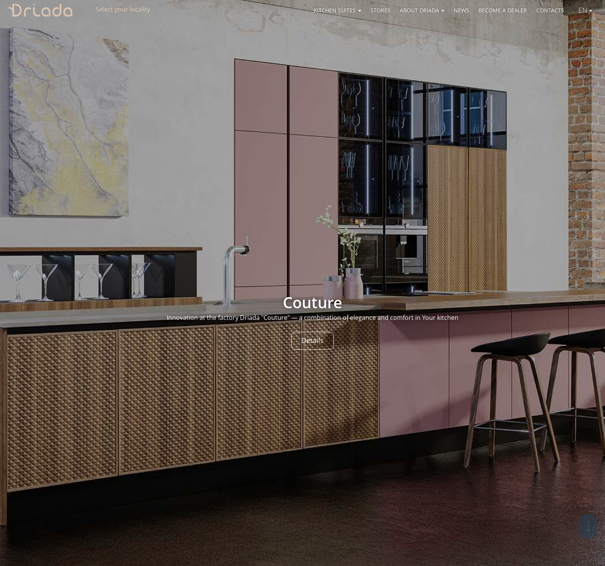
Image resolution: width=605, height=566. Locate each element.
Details (312, 340)
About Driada (422, 10)
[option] (302, 283)
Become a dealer (502, 10)
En (585, 10)
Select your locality (123, 9)
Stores (380, 10)
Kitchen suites (337, 10)
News (461, 10)
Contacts (550, 10)
